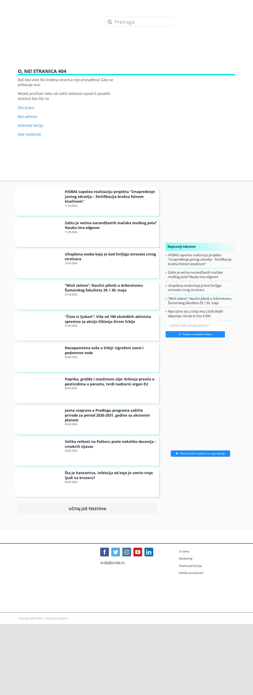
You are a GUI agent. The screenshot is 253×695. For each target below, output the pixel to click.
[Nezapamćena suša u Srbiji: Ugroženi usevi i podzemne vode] (39, 357)
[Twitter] (115, 552)
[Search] (110, 22)
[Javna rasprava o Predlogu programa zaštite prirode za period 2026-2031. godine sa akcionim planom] (39, 420)
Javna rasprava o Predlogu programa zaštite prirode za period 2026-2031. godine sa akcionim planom (107, 415)
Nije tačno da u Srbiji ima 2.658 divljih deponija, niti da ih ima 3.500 (195, 313)
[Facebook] (104, 552)
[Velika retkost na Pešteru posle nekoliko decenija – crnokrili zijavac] (39, 451)
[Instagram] (126, 552)
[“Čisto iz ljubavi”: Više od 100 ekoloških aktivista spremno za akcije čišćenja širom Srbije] (39, 326)
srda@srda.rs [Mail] (112, 563)
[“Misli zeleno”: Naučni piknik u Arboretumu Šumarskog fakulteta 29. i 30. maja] (39, 295)
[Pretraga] (139, 22)
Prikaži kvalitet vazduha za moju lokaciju (200, 453)
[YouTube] (137, 552)
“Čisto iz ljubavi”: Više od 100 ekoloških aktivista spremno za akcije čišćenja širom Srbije (108, 319)
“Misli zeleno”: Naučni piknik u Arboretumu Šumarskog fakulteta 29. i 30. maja (104, 287)
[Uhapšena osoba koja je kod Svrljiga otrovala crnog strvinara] (39, 264)
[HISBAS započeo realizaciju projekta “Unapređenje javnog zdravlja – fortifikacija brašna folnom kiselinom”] (39, 201)
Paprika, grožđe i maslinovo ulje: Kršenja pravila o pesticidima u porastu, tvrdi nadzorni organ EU (109, 381)
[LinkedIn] (148, 552)
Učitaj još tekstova (87, 508)
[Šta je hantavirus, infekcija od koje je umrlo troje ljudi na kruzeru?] (39, 482)
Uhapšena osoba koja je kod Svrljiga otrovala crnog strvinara (194, 287)
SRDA (39, 618)
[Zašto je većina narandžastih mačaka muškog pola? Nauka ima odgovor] (39, 232)
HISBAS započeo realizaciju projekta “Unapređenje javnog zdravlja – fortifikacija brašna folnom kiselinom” (110, 196)
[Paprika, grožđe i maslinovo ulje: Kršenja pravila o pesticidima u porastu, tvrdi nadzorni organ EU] (39, 389)
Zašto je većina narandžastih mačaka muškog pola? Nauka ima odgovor (195, 274)
